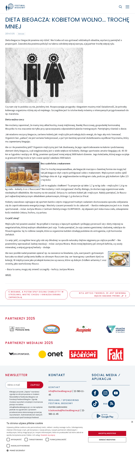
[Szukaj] (120, 6)
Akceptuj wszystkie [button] (107, 433)
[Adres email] (16, 385)
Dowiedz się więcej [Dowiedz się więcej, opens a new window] (48, 435)
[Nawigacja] (127, 7)
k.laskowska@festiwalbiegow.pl (64, 410)
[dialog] (67, 436)
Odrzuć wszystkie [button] (107, 440)
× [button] (132, 422)
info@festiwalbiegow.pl (60, 391)
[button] (46, 450)
